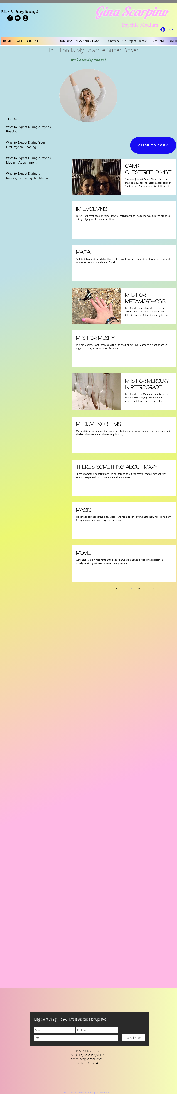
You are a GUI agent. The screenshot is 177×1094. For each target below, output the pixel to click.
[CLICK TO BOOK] (153, 145)
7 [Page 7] (124, 588)
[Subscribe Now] (133, 1037)
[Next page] (146, 588)
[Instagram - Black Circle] (25, 18)
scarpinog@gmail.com (87, 1059)
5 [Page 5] (109, 588)
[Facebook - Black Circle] (10, 18)
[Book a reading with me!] (88, 59)
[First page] (94, 588)
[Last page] (154, 588)
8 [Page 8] (131, 588)
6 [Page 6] (116, 588)
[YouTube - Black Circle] (18, 18)
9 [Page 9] (139, 588)
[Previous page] (101, 588)
